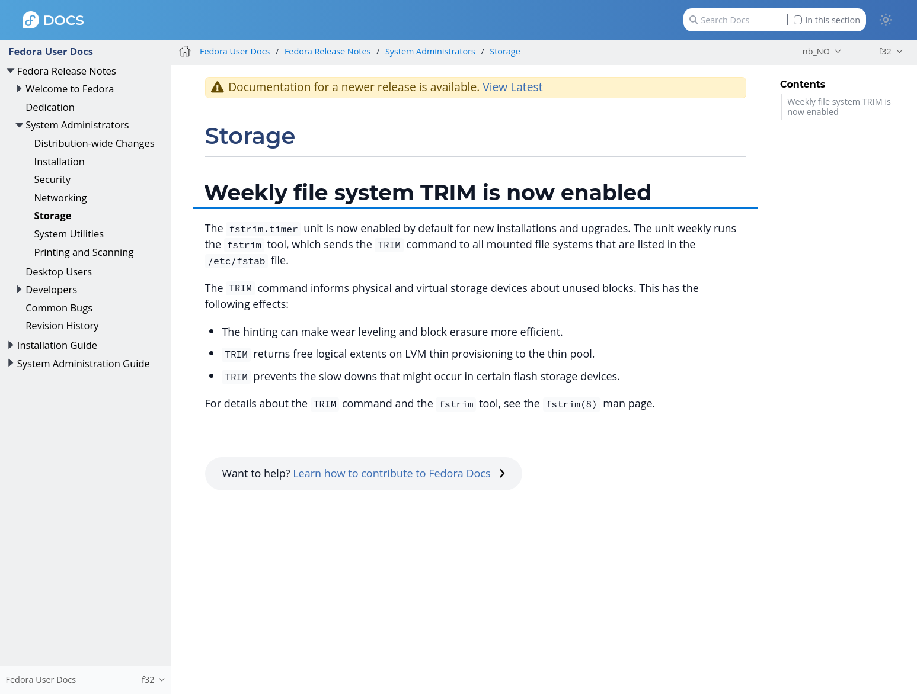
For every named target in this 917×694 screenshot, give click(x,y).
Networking (60, 197)
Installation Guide (57, 345)
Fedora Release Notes (66, 71)
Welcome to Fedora (69, 88)
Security (52, 179)
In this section (827, 19)
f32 (884, 51)
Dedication (50, 107)
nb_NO (816, 51)
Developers (51, 289)
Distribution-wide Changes (94, 143)
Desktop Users (58, 271)
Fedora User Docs (50, 51)
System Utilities (69, 233)
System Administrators (77, 124)
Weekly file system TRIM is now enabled (839, 106)
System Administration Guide (83, 363)
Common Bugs (58, 307)
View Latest (512, 87)
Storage (53, 215)
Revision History (61, 325)
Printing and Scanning (84, 252)
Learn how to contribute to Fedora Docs (399, 473)
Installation (59, 161)
